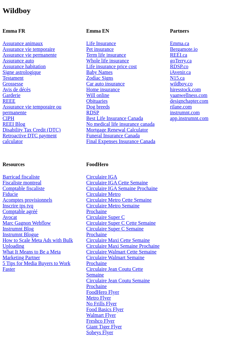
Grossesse (13, 83)
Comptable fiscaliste (24, 188)
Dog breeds (98, 106)
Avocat (10, 217)
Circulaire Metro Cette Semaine (119, 200)
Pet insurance (100, 49)
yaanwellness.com (189, 95)
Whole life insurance (107, 60)
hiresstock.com (185, 89)
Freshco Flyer (100, 321)
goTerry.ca (181, 60)
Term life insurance (106, 55)
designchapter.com (189, 101)
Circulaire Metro (103, 194)
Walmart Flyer (101, 315)
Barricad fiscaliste (21, 177)
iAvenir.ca (180, 72)
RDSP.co (179, 66)
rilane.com (181, 106)
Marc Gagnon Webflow (27, 223)
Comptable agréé (20, 211)
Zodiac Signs (99, 78)
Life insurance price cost (111, 66)
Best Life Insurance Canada (114, 118)
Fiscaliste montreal (22, 182)
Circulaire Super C (105, 217)
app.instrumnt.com (189, 118)
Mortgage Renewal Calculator (117, 130)
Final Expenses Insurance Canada (120, 141)
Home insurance (102, 89)
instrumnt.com (185, 112)
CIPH (8, 118)
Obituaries (97, 101)
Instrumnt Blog (18, 228)
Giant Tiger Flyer (104, 326)
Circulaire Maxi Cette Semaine (118, 240)
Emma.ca (179, 43)
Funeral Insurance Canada (113, 135)
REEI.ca (178, 55)
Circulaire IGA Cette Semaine (117, 182)
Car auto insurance (105, 83)
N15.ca (177, 78)
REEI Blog (14, 124)
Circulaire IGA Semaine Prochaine (122, 188)
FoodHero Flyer (102, 292)
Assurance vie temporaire (29, 49)
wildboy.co (181, 83)
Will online (97, 95)
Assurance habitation (24, 66)
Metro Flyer (98, 298)
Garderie (11, 95)
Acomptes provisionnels (27, 200)
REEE (9, 101)
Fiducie (10, 194)
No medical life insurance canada (120, 124)
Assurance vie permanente (30, 55)
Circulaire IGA (101, 177)
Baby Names (99, 72)
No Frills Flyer (101, 303)
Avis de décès (17, 89)
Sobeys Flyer (99, 332)
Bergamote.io (184, 49)
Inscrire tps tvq (18, 205)
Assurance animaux (23, 43)
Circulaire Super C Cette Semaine (121, 223)
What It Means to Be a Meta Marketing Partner (32, 254)
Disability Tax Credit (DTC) (32, 130)
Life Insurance (101, 43)
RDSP (92, 112)
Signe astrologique (22, 72)
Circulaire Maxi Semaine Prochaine (123, 246)
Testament (13, 78)
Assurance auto (18, 60)
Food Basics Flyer (104, 309)
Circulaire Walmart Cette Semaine (121, 251)
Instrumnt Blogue (20, 234)
